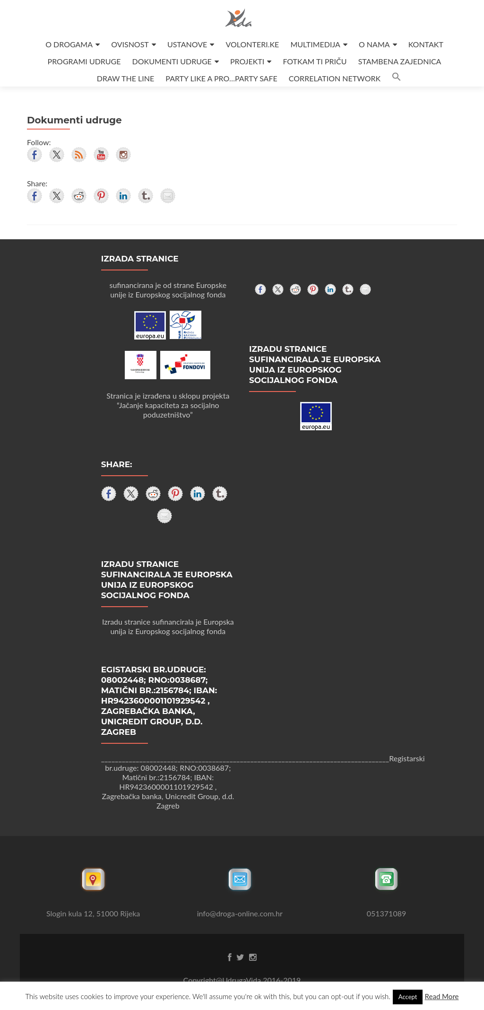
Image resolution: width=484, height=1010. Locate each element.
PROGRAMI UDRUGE (84, 61)
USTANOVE (187, 44)
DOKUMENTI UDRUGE (172, 61)
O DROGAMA (69, 44)
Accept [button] (407, 997)
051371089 (386, 913)
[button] (396, 78)
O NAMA (374, 44)
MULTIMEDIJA (315, 44)
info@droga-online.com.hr (240, 913)
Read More (441, 996)
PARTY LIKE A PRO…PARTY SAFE (221, 78)
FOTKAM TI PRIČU (314, 61)
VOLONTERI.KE (252, 44)
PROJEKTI (247, 61)
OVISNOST (130, 44)
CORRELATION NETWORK (334, 78)
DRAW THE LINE (125, 78)
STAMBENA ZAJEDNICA (399, 61)
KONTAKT (425, 44)
